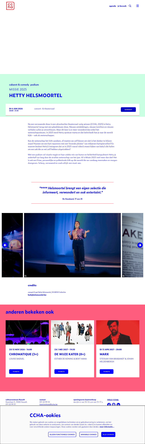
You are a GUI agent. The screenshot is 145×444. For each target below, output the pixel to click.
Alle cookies (108, 434)
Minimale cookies (89, 434)
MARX (104, 355)
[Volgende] (140, 246)
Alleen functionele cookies (62, 434)
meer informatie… (107, 426)
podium (34, 85)
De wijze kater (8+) (69, 355)
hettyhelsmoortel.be (37, 295)
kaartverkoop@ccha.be (48, 405)
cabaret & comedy (19, 85)
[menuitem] (112, 5)
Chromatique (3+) (23, 355)
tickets (16, 372)
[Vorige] (5, 246)
